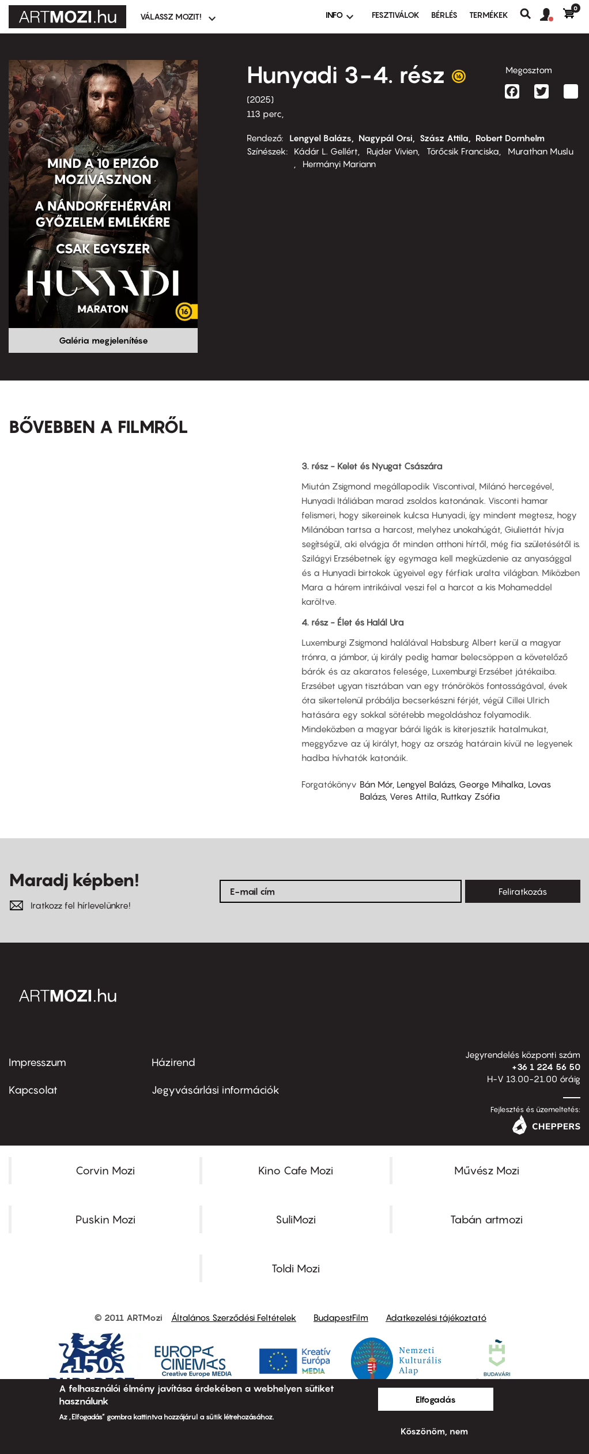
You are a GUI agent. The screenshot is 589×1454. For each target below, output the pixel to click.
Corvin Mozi (105, 1170)
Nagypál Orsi (385, 138)
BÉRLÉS (444, 15)
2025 (260, 99)
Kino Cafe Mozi (295, 1170)
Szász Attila (444, 138)
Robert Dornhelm (510, 138)
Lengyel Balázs (320, 138)
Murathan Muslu (540, 151)
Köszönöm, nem (434, 1431)
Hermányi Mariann (339, 164)
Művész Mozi (486, 1170)
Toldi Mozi (295, 1268)
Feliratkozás (523, 891)
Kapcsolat (33, 1090)
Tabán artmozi (486, 1219)
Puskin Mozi (105, 1219)
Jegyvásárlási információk (216, 1090)
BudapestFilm (341, 1317)
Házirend (173, 1062)
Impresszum (37, 1062)
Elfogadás (436, 1399)
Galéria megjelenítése (103, 340)
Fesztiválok (396, 15)
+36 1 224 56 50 (546, 1066)
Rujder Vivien (392, 151)
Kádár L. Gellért (326, 151)
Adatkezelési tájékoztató (436, 1317)
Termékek (488, 15)
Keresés (530, 14)
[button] (551, 14)
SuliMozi (295, 1219)
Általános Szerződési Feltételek (233, 1317)
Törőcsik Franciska (462, 151)
